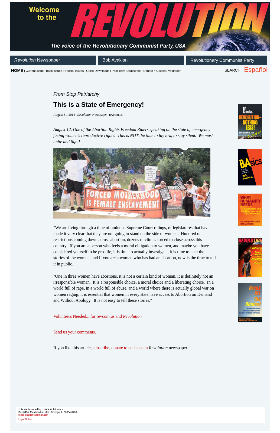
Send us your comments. (74, 332)
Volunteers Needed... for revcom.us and (97, 316)
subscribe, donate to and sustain (120, 347)
